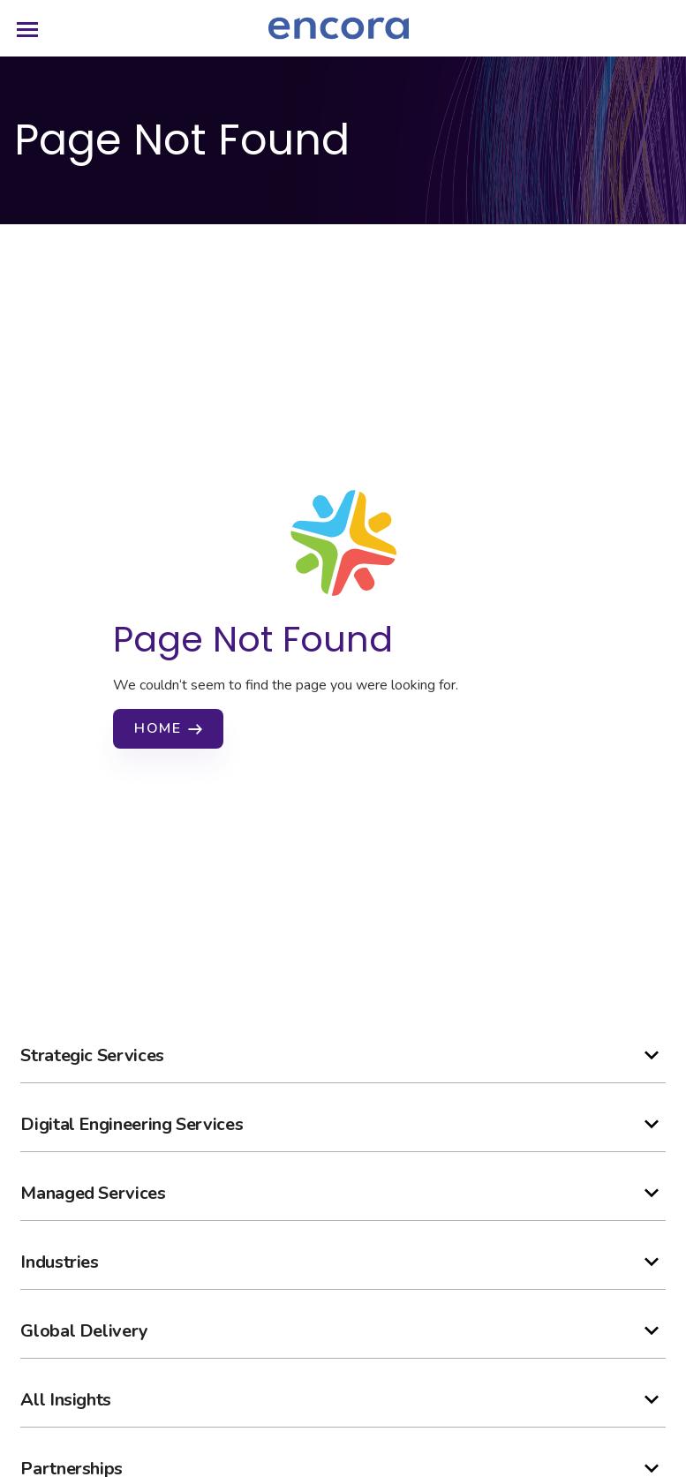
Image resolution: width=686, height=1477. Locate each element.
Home (157, 728)
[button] (342, 1056)
